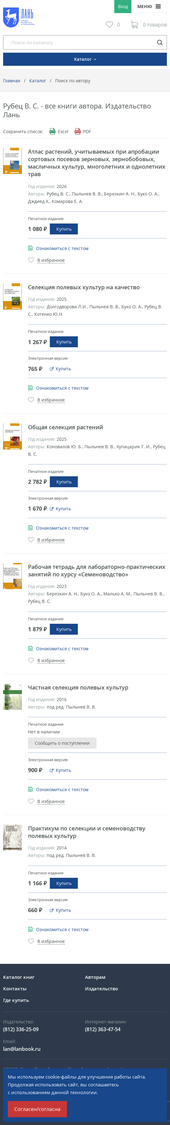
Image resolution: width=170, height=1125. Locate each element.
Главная (11, 81)
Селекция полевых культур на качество (84, 287)
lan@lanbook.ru (21, 1049)
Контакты (14, 988)
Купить (64, 229)
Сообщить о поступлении (62, 743)
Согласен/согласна (37, 1109)
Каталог (37, 81)
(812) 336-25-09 (21, 1029)
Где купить (16, 1000)
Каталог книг (19, 977)
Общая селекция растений (65, 427)
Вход (123, 6)
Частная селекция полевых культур (78, 687)
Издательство (101, 988)
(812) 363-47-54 (102, 1029)
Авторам (95, 977)
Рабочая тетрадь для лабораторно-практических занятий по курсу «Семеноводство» (96, 570)
